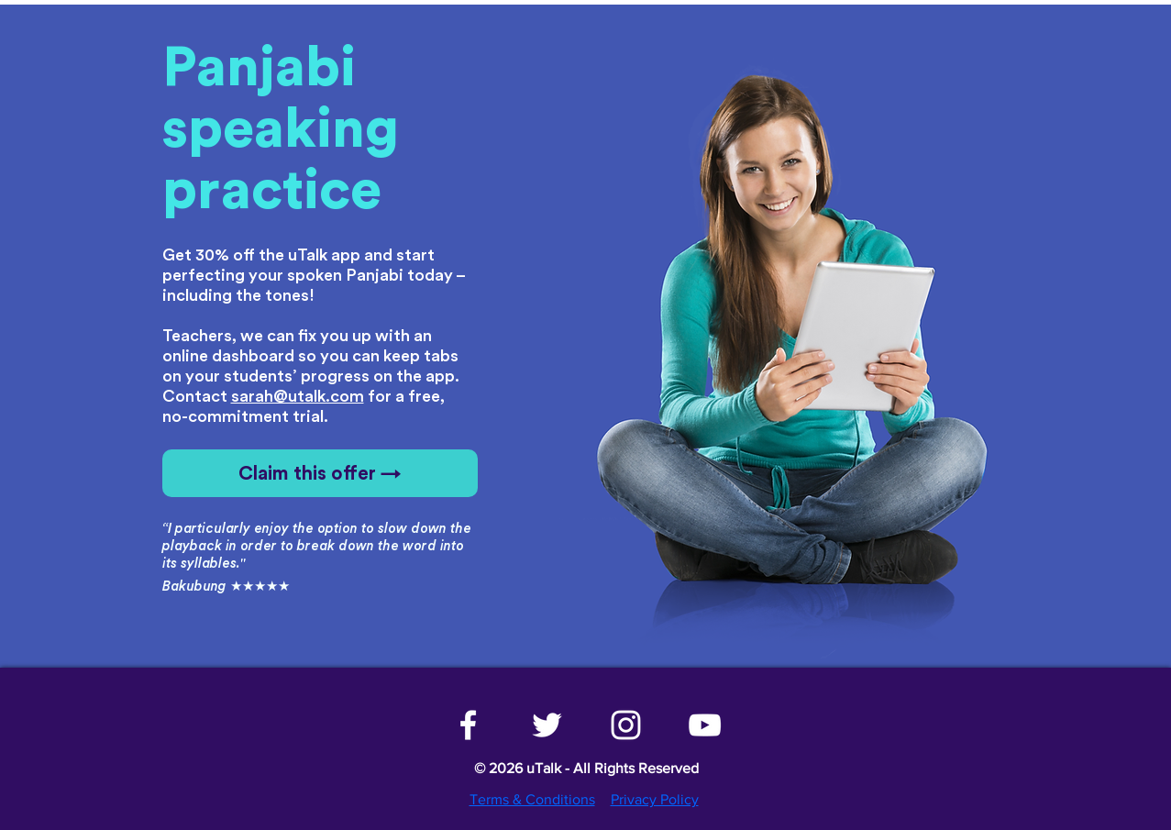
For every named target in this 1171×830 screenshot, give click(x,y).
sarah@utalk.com (297, 396)
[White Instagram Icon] (626, 725)
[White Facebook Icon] (468, 725)
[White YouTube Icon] (704, 725)
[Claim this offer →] (320, 473)
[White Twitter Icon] (547, 725)
